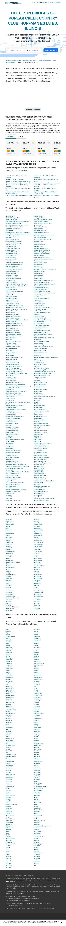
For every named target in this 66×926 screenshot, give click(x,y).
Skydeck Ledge (38, 393)
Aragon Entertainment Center (14, 241)
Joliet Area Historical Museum (14, 477)
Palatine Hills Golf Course (41, 332)
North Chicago (38, 693)
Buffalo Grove (9, 668)
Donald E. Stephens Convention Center (17, 373)
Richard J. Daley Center (40, 352)
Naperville (36, 683)
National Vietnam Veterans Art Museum (44, 293)
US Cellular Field (38, 450)
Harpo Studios (9, 443)
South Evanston (38, 790)
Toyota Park (37, 427)
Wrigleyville (37, 608)
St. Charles (37, 795)
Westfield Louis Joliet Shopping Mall (44, 480)
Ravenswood (37, 564)
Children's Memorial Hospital (13, 334)
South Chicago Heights (40, 786)
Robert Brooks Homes (40, 760)
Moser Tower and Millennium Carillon (44, 280)
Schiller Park (37, 776)
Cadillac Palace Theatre (12, 302)
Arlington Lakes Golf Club (13, 248)
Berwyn (8, 656)
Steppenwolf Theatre (39, 405)
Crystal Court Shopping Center (14, 357)
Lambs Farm (9, 488)
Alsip (7, 633)
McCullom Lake (38, 243)
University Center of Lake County (43, 443)
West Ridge (37, 601)
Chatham (8, 558)
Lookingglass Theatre (40, 218)
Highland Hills (9, 826)
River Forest (37, 749)
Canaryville (9, 555)
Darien (7, 726)
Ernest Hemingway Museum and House (16, 391)
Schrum (36, 777)
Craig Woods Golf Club (12, 352)
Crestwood (9, 720)
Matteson (36, 654)
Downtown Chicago (11, 377)
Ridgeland (36, 747)
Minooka (36, 670)
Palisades (36, 726)
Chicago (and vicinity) (50, 60)
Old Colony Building (39, 323)
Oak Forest (37, 708)
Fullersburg (9, 779)
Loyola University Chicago (41, 221)
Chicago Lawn (9, 560)
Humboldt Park (10, 459)
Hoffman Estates (10, 62)
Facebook (23, 908)
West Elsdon (37, 594)
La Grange (8, 858)
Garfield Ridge (9, 591)
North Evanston (38, 695)
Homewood (9, 842)
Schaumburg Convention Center (43, 373)
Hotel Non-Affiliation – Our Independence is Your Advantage (23, 898)
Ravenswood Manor (39, 565)
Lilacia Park (9, 495)
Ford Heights (9, 765)
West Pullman (37, 599)
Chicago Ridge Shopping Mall (14, 323)
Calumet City (9, 675)
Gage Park (8, 587)
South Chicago (38, 576)
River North (37, 567)
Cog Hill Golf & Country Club (13, 341)
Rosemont (36, 767)
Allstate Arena (9, 230)
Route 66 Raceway (39, 362)
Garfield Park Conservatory (13, 413)
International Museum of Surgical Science (17, 466)
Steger (35, 797)
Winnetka (36, 851)
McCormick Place (38, 241)
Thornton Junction (39, 810)
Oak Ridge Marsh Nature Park (42, 312)
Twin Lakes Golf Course (40, 432)
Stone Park (37, 801)
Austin (7, 528)
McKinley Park (38, 533)
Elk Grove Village (10, 745)
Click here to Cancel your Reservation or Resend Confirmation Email (24, 891)
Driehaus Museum (10, 379)
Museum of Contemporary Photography (45, 284)
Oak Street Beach (39, 316)
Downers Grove (10, 738)
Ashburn (8, 526)
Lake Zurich (37, 629)
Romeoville (37, 763)
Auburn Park (9, 261)
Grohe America (10, 432)
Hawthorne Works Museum (13, 450)
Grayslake (8, 806)
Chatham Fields (10, 688)
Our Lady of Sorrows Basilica (42, 330)
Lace (7, 861)
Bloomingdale (9, 658)
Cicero (7, 701)
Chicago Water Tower (12, 328)
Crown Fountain (10, 355)
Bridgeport (8, 540)
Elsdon (7, 583)
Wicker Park (37, 605)
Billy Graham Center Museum (14, 269)
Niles (35, 686)
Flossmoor (8, 763)
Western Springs (38, 836)
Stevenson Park (38, 407)
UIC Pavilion (37, 438)
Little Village (37, 526)
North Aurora (37, 692)
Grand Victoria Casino (12, 423)
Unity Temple (37, 441)
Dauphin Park (9, 727)
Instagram (40, 908)
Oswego (36, 722)
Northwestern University (40, 309)
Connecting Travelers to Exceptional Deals (18, 900)
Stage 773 (36, 402)
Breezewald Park (10, 280)
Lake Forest (9, 865)
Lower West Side (38, 530)
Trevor (35, 813)
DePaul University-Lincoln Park (14, 370)
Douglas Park (9, 375)
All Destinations (24, 903)
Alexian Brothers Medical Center (15, 227)
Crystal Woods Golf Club (12, 362)
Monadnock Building (39, 271)
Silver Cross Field (38, 386)
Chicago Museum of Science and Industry (17, 320)
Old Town (36, 557)
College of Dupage (11, 343)
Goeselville (9, 801)
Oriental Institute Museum (41, 327)
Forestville (8, 770)
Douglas (8, 569)
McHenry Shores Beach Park (42, 253)
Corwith (8, 711)
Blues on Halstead (11, 273)
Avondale (8, 531)
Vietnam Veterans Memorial (41, 457)
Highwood (8, 829)
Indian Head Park (10, 844)
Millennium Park (38, 266)
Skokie (35, 781)
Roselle (36, 765)
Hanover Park (9, 813)
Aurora (7, 638)
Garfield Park (9, 411)
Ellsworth (8, 747)
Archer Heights (10, 523)
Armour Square (10, 524)
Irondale (8, 847)
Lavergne (36, 633)
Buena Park (9, 548)
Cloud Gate (9, 339)
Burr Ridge (8, 674)
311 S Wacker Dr (10, 216)
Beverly (8, 535)
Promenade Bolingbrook (40, 345)
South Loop (37, 580)
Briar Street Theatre (11, 282)
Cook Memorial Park (11, 348)
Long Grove (37, 647)
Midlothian (36, 668)
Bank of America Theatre (12, 266)
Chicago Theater (10, 327)
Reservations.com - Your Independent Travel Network (20, 896)
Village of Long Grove (40, 461)
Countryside (9, 715)
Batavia (8, 645)
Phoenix (36, 738)
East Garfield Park (10, 574)
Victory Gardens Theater (40, 455)
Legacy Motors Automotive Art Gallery (16, 489)
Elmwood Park (9, 751)
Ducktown (8, 571)
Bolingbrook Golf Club (12, 275)
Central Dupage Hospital (12, 303)
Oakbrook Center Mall (40, 318)
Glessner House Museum (13, 418)
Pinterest (51, 908)
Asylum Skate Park (11, 257)
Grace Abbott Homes (11, 804)
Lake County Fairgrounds (13, 484)
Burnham (8, 672)
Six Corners (37, 387)
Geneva (8, 788)
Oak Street (37, 314)
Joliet (7, 853)
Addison (8, 629)
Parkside (36, 736)
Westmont (36, 838)
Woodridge (37, 856)
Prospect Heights (38, 743)
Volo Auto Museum (39, 466)
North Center (37, 549)
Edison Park (9, 582)
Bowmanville (9, 537)
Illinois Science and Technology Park (16, 464)
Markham (36, 652)
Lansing (36, 631)
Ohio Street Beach (39, 321)
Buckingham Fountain (11, 296)
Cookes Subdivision (11, 709)
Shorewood (37, 779)
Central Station (10, 557)
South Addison (38, 785)
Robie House (37, 355)
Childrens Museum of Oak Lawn (14, 336)
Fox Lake (8, 772)
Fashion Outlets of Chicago (13, 393)
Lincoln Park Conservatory (13, 500)
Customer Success (45, 903)
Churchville (9, 699)
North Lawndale (38, 551)
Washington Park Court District (42, 826)
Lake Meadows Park (11, 486)
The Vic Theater (38, 418)
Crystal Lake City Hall (11, 359)
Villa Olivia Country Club (40, 459)
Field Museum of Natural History (14, 395)
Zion (35, 865)
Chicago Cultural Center (12, 314)
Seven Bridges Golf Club (40, 382)
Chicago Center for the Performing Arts (16, 309)
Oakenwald (37, 715)
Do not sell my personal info (14, 905)
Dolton (7, 736)
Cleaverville (9, 706)
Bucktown (8, 546)
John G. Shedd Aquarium (12, 473)
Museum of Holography (40, 286)
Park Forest (37, 733)
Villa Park (36, 819)
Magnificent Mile (38, 228)
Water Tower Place (39, 472)
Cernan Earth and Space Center (14, 305)
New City (36, 548)
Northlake (36, 704)
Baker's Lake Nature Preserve (14, 264)
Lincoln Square (38, 524)
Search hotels (51, 50)
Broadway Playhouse (11, 289)
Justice (7, 854)
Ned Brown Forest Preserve (41, 298)
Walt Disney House (39, 468)
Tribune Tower (38, 429)
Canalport (8, 679)
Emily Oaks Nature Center (13, 387)
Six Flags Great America (40, 389)
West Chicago (37, 831)
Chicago (8, 693)
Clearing (8, 565)
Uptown (36, 587)
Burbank (8, 670)
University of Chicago (40, 445)
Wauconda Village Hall (40, 473)
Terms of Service (12, 924)
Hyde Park (8, 603)
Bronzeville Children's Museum (14, 291)
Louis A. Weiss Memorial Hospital (43, 219)
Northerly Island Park (39, 305)
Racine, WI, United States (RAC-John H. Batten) (47, 183)
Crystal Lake (9, 722)
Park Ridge (37, 735)
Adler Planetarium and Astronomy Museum (17, 221)
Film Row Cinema (10, 396)
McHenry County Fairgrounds (42, 252)
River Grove (37, 751)
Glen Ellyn (8, 790)
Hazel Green (9, 822)
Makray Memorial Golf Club (41, 232)
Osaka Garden (38, 328)
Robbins (36, 758)
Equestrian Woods (11, 756)
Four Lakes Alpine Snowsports (14, 405)
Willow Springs (38, 844)
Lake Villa (8, 867)
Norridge (36, 690)
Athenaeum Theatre (11, 259)
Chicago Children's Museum (13, 311)
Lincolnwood (37, 640)
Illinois (41, 60)
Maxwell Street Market (40, 237)
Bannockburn (9, 640)
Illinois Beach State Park (12, 461)
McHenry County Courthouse (42, 250)
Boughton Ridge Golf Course (13, 278)
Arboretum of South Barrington (14, 243)
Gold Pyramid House (11, 420)
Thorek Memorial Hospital (41, 423)
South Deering (38, 578)
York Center (37, 861)
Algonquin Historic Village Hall (14, 228)
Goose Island (9, 594)
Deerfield (8, 731)
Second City (37, 380)
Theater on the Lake (39, 420)
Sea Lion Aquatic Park (40, 377)
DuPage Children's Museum (13, 382)
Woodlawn (36, 607)
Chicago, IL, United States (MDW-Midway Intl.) (18, 181)
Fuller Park (9, 585)
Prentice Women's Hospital (41, 341)
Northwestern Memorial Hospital (42, 307)
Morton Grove (38, 677)
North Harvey (37, 697)
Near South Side (38, 544)
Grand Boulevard (10, 596)
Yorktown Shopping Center (41, 500)
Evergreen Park (10, 761)
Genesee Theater (11, 414)
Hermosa (8, 601)
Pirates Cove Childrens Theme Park (44, 337)
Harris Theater (9, 447)
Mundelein (36, 681)
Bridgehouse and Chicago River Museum (17, 284)
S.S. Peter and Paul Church (41, 368)
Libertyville (37, 636)
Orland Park (37, 720)
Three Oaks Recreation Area (42, 425)
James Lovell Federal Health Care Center (17, 472)
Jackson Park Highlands (12, 607)
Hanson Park (9, 438)
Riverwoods (37, 756)
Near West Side (38, 546)
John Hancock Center (12, 475)
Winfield (36, 849)
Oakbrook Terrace (39, 713)
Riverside (36, 754)
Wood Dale (37, 854)
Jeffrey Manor (9, 610)
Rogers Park (37, 569)
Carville (8, 683)
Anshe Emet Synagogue (12, 235)
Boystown (8, 539)
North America (17, 60)
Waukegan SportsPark (40, 479)
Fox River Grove (10, 774)
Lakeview (36, 521)
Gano (7, 783)
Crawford (8, 717)
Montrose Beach (38, 273)
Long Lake (36, 649)
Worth (35, 860)
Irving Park (8, 605)
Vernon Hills (37, 817)
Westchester (37, 835)
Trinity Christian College (40, 430)
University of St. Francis (40, 448)
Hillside (7, 831)
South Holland (37, 792)
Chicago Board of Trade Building (15, 307)
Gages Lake (9, 781)
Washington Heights (39, 591)
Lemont (36, 634)
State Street (37, 404)
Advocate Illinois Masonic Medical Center (17, 225)
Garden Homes (10, 785)
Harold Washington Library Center (15, 439)
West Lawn (37, 598)
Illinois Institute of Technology (14, 463)
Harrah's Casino (10, 445)
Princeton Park (38, 560)
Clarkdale (8, 704)
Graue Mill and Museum (12, 427)
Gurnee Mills (9, 436)
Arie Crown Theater (11, 246)
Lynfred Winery (38, 225)
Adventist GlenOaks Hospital (13, 223)
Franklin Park (9, 777)
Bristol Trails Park (10, 287)
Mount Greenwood (39, 540)
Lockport (36, 643)
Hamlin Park (9, 811)
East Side (8, 576)
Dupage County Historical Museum (15, 384)
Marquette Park (38, 234)
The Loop (36, 585)
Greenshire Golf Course (12, 429)
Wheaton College (38, 482)
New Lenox (37, 684)
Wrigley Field (37, 497)
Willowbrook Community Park (42, 486)
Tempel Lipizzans (38, 414)
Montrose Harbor (38, 275)
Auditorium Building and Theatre (14, 262)
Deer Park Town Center (12, 368)
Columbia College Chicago (13, 346)
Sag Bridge (37, 770)
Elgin (7, 743)
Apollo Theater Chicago (12, 239)
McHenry (36, 659)
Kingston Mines (10, 480)
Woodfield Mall (38, 488)
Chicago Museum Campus (13, 562)
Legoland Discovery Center (13, 491)
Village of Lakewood (39, 820)
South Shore (37, 582)
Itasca (7, 849)
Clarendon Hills (10, 702)
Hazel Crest (9, 820)
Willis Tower (37, 484)
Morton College (38, 278)
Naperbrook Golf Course (40, 289)
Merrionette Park (38, 665)
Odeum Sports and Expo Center (42, 320)
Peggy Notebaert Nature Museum (43, 334)
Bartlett (7, 643)
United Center (37, 439)
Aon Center (9, 237)
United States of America (30, 60)
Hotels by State (34, 903)
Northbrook (37, 701)
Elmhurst (8, 749)
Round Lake (37, 768)
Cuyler (7, 724)
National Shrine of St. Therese (42, 291)
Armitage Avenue (10, 250)
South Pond (37, 400)
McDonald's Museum (39, 244)
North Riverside (38, 699)
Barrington (8, 642)
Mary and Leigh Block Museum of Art (44, 235)
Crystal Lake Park (10, 361)
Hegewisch (9, 599)
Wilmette (36, 847)
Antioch (8, 634)
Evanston (8, 760)
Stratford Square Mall (39, 409)
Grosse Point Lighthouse (12, 434)
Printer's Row (37, 562)
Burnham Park (9, 300)
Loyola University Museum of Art (43, 223)
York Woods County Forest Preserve (44, 498)
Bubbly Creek (9, 294)
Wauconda (37, 827)
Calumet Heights (10, 551)
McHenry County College (41, 248)
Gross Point (9, 808)
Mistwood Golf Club (39, 268)
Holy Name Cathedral (11, 455)
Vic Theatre (37, 454)
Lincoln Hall (9, 497)
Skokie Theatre (38, 391)
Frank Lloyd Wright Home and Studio (16, 409)
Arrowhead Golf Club (11, 252)
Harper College (10, 441)
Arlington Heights (10, 636)
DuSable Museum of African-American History (18, 386)
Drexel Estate (9, 740)
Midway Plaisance (38, 264)
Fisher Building (10, 400)
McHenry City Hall (38, 246)
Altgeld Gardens (10, 521)
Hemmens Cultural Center (13, 452)
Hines (7, 833)
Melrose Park (37, 661)
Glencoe (8, 792)
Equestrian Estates (11, 754)
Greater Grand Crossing (12, 598)
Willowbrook (37, 845)
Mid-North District (38, 535)
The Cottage (37, 808)
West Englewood (38, 596)
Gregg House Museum (12, 430)
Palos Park (37, 731)
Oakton (36, 717)
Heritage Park (9, 454)
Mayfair (36, 531)
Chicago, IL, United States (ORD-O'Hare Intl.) (18, 183)
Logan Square (37, 528)
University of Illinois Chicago (41, 447)
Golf (7, 802)
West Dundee (37, 833)
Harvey (8, 817)
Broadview (8, 665)
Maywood (36, 656)
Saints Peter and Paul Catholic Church (44, 371)
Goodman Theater (11, 421)
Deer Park (8, 729)
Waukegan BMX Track (40, 475)
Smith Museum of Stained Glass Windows (45, 396)
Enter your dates (33, 109)
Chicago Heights (10, 695)
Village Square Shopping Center (42, 463)
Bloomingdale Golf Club (12, 271)
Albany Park (9, 519)
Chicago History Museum (12, 318)
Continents (9, 60)
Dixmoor (8, 735)
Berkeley (8, 654)
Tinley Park (37, 811)
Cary (7, 684)
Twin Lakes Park (38, 434)
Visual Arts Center (39, 464)
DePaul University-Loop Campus (14, 371)
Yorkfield (36, 863)
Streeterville (37, 583)
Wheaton (36, 840)
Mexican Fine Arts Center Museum (43, 259)
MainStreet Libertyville (40, 230)
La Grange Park (10, 860)
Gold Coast (9, 592)
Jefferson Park (10, 608)
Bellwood (8, 650)
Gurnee (8, 810)
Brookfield (8, 667)
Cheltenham (9, 690)
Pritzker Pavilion (38, 343)
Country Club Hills (10, 713)
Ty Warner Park (38, 436)
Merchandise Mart (39, 255)
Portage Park (37, 339)
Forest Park (9, 767)
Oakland (36, 555)
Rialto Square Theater (40, 350)
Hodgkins (8, 836)
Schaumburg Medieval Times (42, 375)
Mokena (36, 672)
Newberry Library (38, 302)
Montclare (36, 537)
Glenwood (8, 799)
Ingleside (8, 845)
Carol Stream (9, 681)
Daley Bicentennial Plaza (12, 364)
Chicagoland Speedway (12, 330)
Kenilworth (8, 856)
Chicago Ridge (10, 697)
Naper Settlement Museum (41, 287)
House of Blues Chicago (12, 457)
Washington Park (38, 470)
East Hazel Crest (10, 742)
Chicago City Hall (10, 312)
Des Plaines (9, 733)
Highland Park (9, 827)
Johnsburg (8, 851)
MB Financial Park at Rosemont (42, 239)
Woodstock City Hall (39, 489)
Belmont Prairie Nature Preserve (15, 268)
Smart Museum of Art (39, 395)
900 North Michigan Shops (13, 218)
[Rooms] (34, 50)
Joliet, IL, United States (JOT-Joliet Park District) (19, 195)
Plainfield (36, 740)
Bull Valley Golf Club (11, 298)
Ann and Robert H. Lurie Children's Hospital (17, 234)
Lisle (35, 642)
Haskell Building (10, 448)
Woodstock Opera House (41, 491)
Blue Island (9, 659)
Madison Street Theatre (40, 227)
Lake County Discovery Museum (15, 482)
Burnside (8, 549)
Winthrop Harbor (38, 853)
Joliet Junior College (11, 479)
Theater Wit (37, 421)
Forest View (9, 768)
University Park (38, 815)
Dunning (8, 573)
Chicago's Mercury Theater (13, 332)
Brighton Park (9, 542)
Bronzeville (9, 544)
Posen (35, 742)
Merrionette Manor (39, 663)
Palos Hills (36, 729)
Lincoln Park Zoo (38, 216)
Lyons (35, 650)
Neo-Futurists (37, 300)
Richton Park (37, 745)
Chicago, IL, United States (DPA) (14, 179)
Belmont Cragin (10, 533)
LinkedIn (45, 908)
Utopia (35, 589)
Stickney (36, 799)
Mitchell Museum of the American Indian (45, 269)
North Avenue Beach (39, 303)
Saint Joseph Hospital (40, 370)
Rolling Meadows (38, 761)
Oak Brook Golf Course (40, 311)
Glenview (8, 797)
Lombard (36, 645)
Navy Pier (36, 296)
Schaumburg (37, 774)
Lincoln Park (9, 498)
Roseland (36, 571)
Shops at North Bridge (40, 384)
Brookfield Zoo (10, 293)
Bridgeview (9, 663)
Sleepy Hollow (38, 574)
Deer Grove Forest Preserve (14, 366)
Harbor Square (10, 815)
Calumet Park (9, 553)
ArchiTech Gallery (11, 244)
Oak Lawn (36, 709)
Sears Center (37, 379)
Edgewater (9, 580)
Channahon (9, 686)
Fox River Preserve (11, 407)
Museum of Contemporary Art (42, 282)
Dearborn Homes (10, 567)
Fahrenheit (10, 137)
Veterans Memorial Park (40, 452)
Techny (36, 806)
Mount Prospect (38, 679)
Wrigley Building (38, 495)
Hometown (9, 840)
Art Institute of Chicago (12, 253)
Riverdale (36, 752)
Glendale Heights (10, 795)
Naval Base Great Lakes (40, 294)
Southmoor (37, 794)
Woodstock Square (39, 493)
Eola (7, 752)
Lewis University (10, 493)
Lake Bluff (8, 863)
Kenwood (36, 519)
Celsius (20, 137)
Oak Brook (37, 706)
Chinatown (8, 564)
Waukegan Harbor (39, 477)
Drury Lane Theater (11, 380)
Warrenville (37, 824)
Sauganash (37, 573)
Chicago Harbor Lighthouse (13, 316)
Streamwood (37, 802)
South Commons (38, 788)
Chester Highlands (11, 692)
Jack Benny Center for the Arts (14, 468)
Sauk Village (37, 772)
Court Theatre (9, 350)
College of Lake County (12, 345)
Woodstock (37, 858)
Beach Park (9, 647)
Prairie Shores (38, 558)
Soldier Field (37, 398)
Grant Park (8, 425)
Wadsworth (37, 822)
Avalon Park (9, 530)
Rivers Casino (37, 354)
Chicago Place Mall (11, 321)
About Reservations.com (12, 903)
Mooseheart (37, 675)
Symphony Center (39, 413)
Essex (7, 758)
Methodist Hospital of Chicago (42, 257)
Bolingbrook (9, 661)
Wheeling (36, 842)
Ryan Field (36, 366)
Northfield (36, 702)
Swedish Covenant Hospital (41, 411)
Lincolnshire (37, 638)
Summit (36, 804)
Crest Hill (8, 718)
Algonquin (8, 631)
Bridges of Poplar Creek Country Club (16, 286)
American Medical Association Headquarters (18, 232)
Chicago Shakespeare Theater (14, 325)
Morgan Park (37, 539)
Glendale (8, 794)
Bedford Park (9, 649)
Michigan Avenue (38, 261)
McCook (36, 658)
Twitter (29, 908)
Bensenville (9, 652)
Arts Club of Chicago (11, 255)
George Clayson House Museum (15, 416)
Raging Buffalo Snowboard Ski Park (43, 346)
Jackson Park (9, 470)
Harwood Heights (10, 819)
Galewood (8, 589)
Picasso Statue (38, 336)
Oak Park (36, 711)
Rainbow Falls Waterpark (40, 348)
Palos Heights (37, 727)
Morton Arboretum (39, 277)
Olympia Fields (38, 718)
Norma (35, 688)
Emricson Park (10, 389)
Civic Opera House (11, 337)
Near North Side (38, 542)
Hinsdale (8, 835)
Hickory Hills (9, 824)
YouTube (34, 908)
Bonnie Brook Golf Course (13, 277)
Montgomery (37, 674)
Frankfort (8, 776)
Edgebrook (9, 578)
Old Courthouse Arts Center (41, 325)
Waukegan (37, 829)
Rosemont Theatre (39, 361)
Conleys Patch (10, 708)
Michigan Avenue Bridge (40, 262)
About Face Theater (11, 219)
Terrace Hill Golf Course (40, 416)
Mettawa (36, 667)
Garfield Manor (10, 786)
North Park (37, 553)
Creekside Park (10, 354)
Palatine (36, 724)
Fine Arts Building (10, 398)
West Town (37, 603)
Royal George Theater (40, 364)
